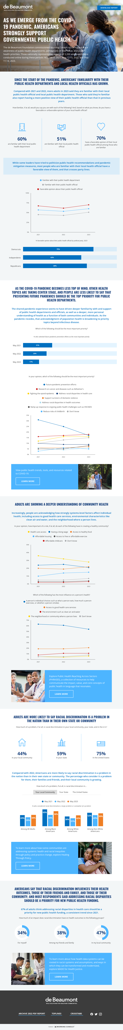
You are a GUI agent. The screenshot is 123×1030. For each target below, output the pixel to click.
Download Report (109, 8)
